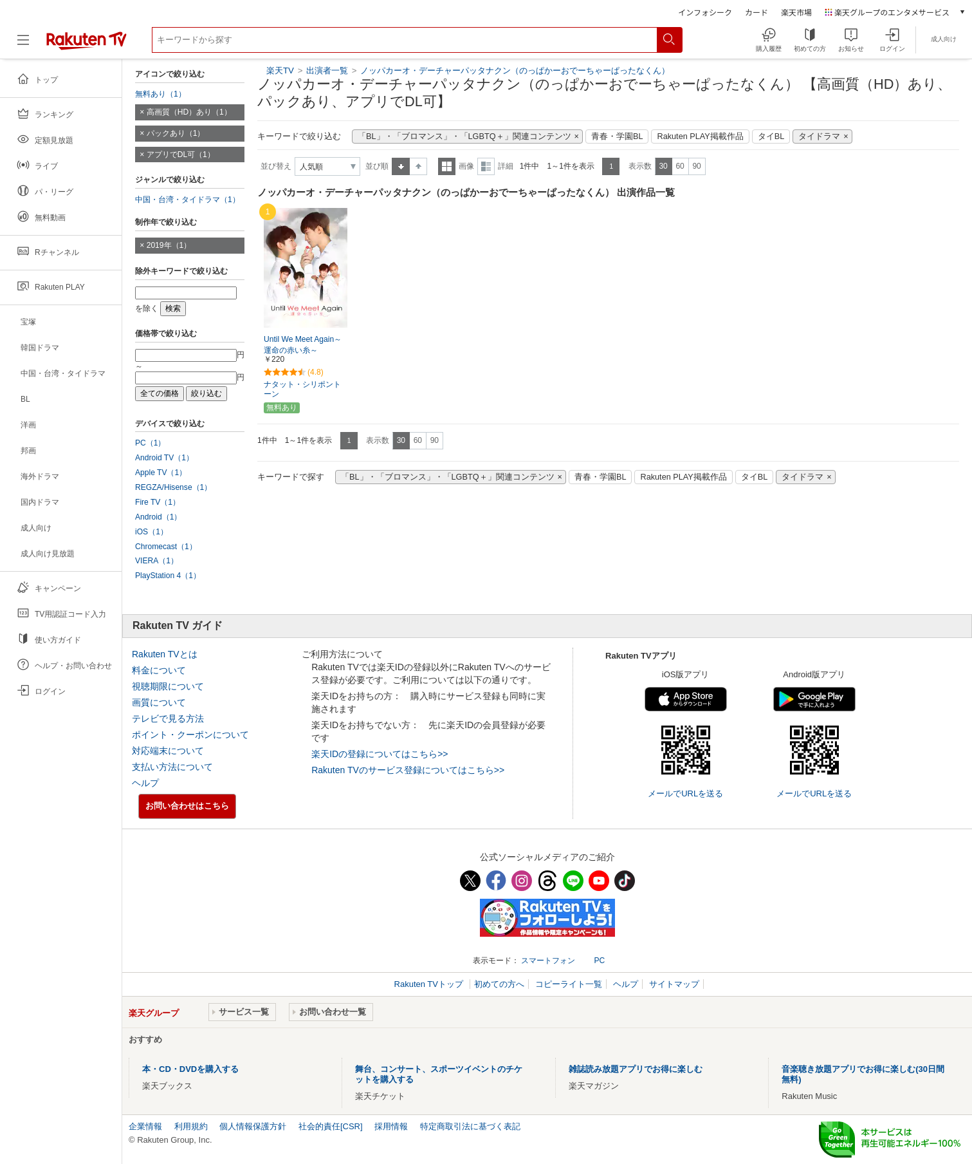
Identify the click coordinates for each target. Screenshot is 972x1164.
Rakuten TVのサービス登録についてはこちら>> (407, 770)
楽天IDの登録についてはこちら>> (379, 754)
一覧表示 (446, 166)
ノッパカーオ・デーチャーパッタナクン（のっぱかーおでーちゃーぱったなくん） (515, 70)
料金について (159, 670)
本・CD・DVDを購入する (190, 1069)
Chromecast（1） (166, 546)
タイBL (771, 136)
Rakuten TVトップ (430, 984)
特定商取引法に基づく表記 (470, 1126)
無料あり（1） (160, 94)
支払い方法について (172, 767)
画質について (159, 702)
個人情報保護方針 (252, 1126)
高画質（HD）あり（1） (189, 112)
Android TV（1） (164, 457)
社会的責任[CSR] (330, 1126)
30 (663, 166)
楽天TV (280, 70)
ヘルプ (145, 783)
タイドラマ (819, 136)
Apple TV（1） (161, 472)
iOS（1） (151, 531)
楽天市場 (796, 11)
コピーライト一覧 (568, 984)
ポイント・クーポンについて (190, 734)
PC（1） (150, 442)
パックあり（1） (176, 133)
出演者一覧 (327, 70)
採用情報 (391, 1126)
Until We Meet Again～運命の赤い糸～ (303, 345)
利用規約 (191, 1126)
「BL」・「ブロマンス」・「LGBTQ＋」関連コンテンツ (464, 136)
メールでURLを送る (685, 793)
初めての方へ (499, 984)
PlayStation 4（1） (168, 575)
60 (679, 166)
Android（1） (158, 516)
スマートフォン (548, 960)
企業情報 (145, 1126)
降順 (418, 166)
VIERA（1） (156, 560)
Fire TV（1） (157, 502)
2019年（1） (169, 245)
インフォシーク (705, 11)
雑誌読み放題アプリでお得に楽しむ (635, 1069)
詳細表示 (486, 166)
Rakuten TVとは (164, 654)
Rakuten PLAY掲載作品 (700, 136)
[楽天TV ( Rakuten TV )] (86, 45)
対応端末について (168, 751)
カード (756, 11)
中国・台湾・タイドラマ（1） (187, 199)
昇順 (401, 166)
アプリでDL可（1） (181, 154)
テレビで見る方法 (168, 718)
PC (599, 960)
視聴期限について (168, 686)
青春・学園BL (617, 136)
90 (696, 166)
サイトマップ (674, 984)
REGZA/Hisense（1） (173, 487)
